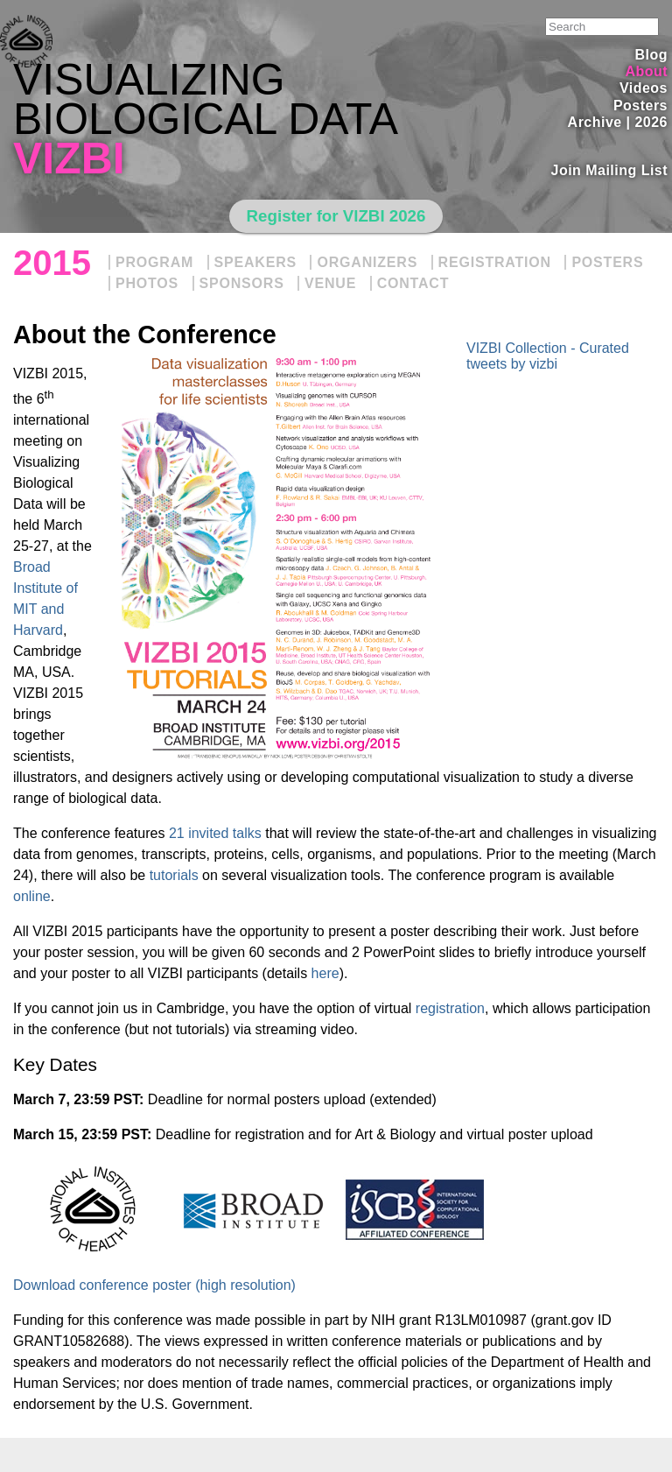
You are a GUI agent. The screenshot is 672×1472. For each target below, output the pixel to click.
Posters (640, 105)
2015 (52, 262)
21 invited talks (215, 833)
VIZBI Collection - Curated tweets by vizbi (547, 356)
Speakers (255, 262)
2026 (651, 122)
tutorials (174, 875)
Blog (651, 54)
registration (450, 1008)
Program (154, 262)
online (32, 896)
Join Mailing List (609, 170)
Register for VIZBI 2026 (336, 216)
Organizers (367, 262)
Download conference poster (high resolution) (154, 1285)
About (646, 71)
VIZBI (69, 158)
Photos (147, 283)
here (326, 973)
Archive (595, 122)
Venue (330, 283)
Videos (644, 88)
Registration (494, 262)
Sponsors (242, 283)
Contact (413, 283)
